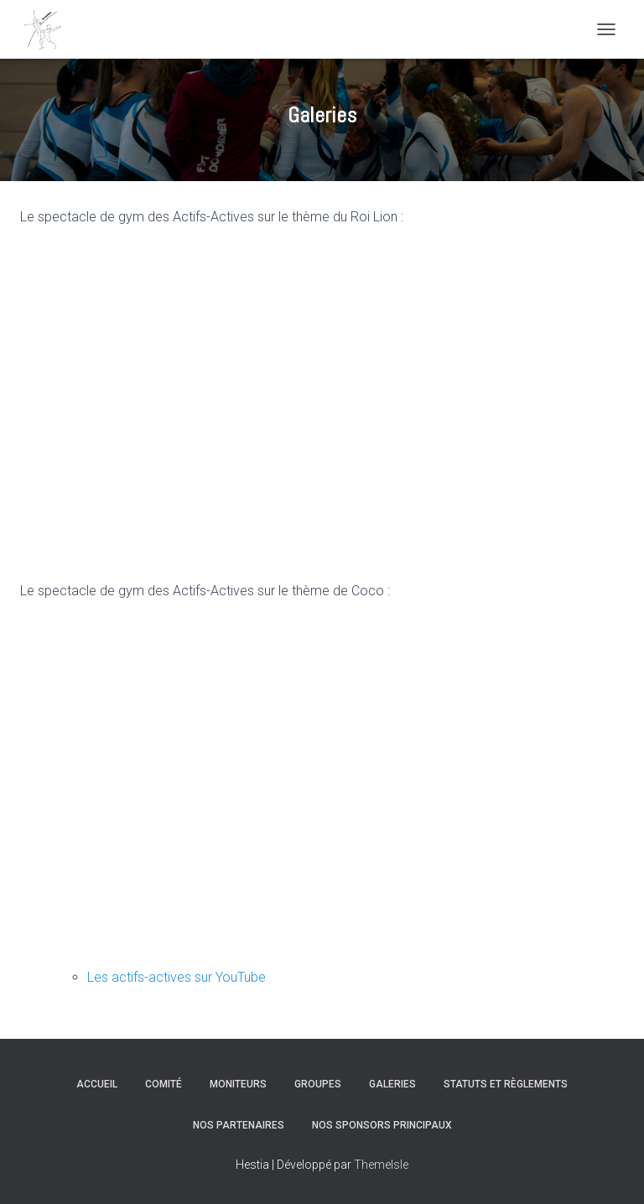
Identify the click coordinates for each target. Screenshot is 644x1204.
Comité (163, 1084)
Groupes (317, 1084)
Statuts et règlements (506, 1084)
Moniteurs (238, 1084)
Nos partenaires (238, 1125)
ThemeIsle (381, 1164)
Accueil (96, 1084)
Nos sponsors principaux (382, 1125)
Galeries (392, 1084)
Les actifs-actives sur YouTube (176, 977)
